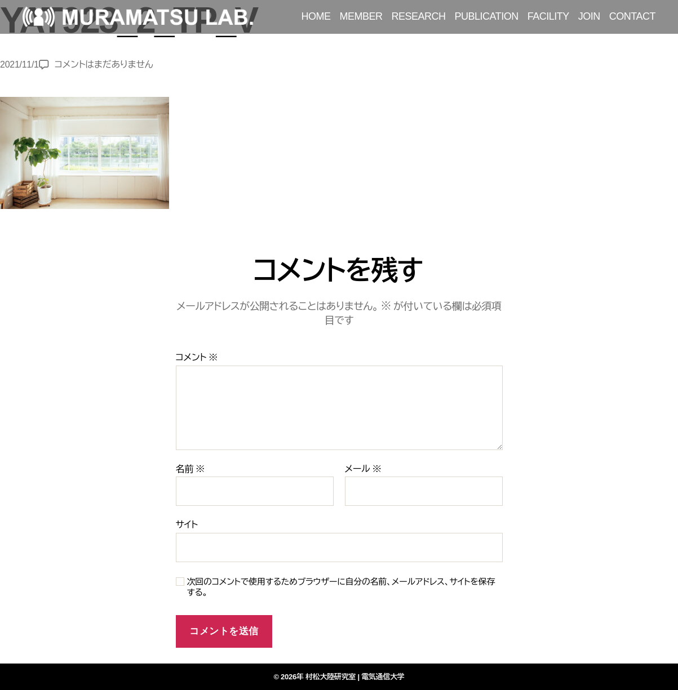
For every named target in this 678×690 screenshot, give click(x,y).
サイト (187, 524)
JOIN (589, 16)
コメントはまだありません (104, 64)
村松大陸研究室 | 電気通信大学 (355, 677)
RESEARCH (419, 16)
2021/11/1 (19, 64)
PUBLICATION (487, 16)
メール (363, 469)
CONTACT (632, 16)
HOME (316, 16)
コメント (197, 357)
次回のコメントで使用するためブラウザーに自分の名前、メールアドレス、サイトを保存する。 (341, 587)
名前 (190, 469)
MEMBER (361, 16)
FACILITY (548, 16)
